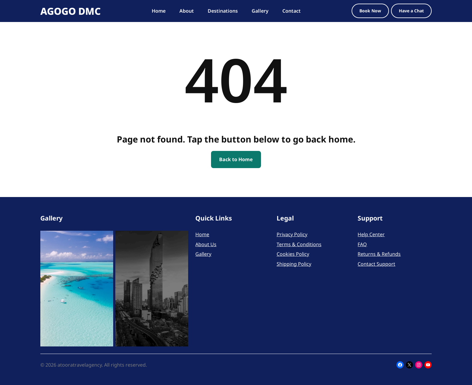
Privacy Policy (292, 234)
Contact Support (376, 264)
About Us (205, 244)
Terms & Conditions (299, 244)
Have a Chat (411, 11)
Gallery (203, 254)
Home (202, 234)
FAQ (362, 244)
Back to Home (236, 159)
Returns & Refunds (379, 254)
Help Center (371, 234)
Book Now (370, 11)
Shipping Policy (294, 264)
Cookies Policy (293, 254)
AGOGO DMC (70, 11)
